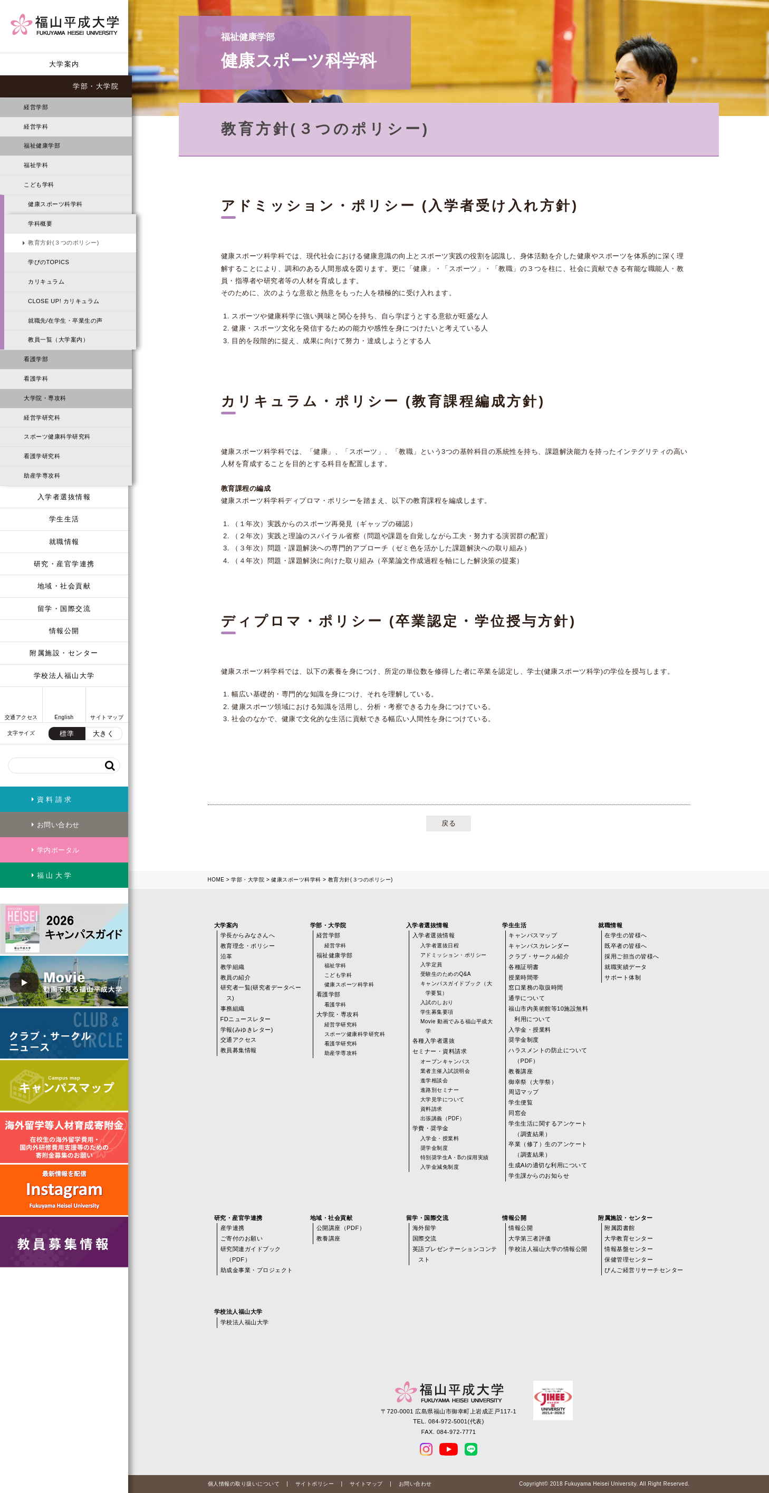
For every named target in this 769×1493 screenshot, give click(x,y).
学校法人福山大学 (64, 676)
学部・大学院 (96, 86)
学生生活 (64, 519)
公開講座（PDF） (341, 1228)
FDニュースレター (245, 1019)
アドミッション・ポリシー (453, 955)
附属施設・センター (64, 653)
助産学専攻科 (42, 475)
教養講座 (520, 1071)
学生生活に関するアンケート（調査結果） (548, 1128)
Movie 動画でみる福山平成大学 (456, 1026)
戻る (448, 823)
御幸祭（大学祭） (532, 1082)
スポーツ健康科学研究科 (57, 436)
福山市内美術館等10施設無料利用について (548, 1013)
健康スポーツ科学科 (55, 204)
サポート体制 (622, 977)
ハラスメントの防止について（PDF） (548, 1055)
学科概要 (40, 223)
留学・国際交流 (64, 609)
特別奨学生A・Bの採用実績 (454, 1157)
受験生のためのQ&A (445, 974)
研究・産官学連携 (64, 564)
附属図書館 (619, 1228)
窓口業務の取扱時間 (535, 987)
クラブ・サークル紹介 (538, 956)
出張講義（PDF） (442, 1118)
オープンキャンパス (445, 1061)
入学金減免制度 (439, 1167)
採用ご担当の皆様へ (631, 956)
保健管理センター (628, 1259)
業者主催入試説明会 (445, 1071)
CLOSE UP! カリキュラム (64, 301)
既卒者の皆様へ (625, 946)
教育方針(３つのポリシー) (63, 242)
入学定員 (431, 964)
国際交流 (424, 1238)
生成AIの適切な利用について (547, 1165)
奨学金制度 (434, 1148)
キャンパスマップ (532, 935)
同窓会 (517, 1113)
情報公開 (64, 631)
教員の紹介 (235, 977)
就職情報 (64, 542)
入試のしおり (437, 1002)
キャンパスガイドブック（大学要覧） (456, 988)
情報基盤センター (628, 1249)
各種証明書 (523, 967)
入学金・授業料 (439, 1138)
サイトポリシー (314, 1484)
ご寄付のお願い (241, 1238)
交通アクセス (238, 1039)
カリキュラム (46, 281)
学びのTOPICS (48, 262)
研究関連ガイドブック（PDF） (250, 1254)
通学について (526, 998)
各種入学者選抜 (433, 1041)
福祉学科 (36, 165)
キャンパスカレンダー (538, 946)
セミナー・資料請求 (439, 1051)
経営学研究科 (42, 417)
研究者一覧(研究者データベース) (261, 992)
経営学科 (36, 126)
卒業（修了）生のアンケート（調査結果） (548, 1149)
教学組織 (232, 967)
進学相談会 (434, 1080)
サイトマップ (366, 1484)
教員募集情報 (238, 1050)
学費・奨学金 (430, 1128)
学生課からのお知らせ (538, 1175)
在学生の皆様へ (625, 935)
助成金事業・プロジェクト (256, 1270)
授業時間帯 (523, 977)
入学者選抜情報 (64, 497)
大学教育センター (628, 1238)
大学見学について (442, 1099)
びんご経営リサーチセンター (644, 1270)
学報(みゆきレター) (246, 1029)
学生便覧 (520, 1102)
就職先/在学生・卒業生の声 (65, 320)
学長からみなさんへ (247, 935)
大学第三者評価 (529, 1238)
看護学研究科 (42, 456)
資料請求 (431, 1109)
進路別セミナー (439, 1090)
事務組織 (232, 1008)
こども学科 (39, 184)
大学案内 (64, 64)
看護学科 (36, 378)
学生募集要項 (437, 1012)
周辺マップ (523, 1092)
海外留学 (424, 1228)
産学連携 (232, 1228)
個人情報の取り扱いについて (244, 1484)
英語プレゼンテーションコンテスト (454, 1254)
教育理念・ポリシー (247, 946)
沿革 (226, 956)
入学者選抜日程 (439, 945)
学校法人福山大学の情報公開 (548, 1249)
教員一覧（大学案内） (58, 339)
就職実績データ (625, 967)
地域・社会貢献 (64, 586)
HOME (216, 880)
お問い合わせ (415, 1484)
